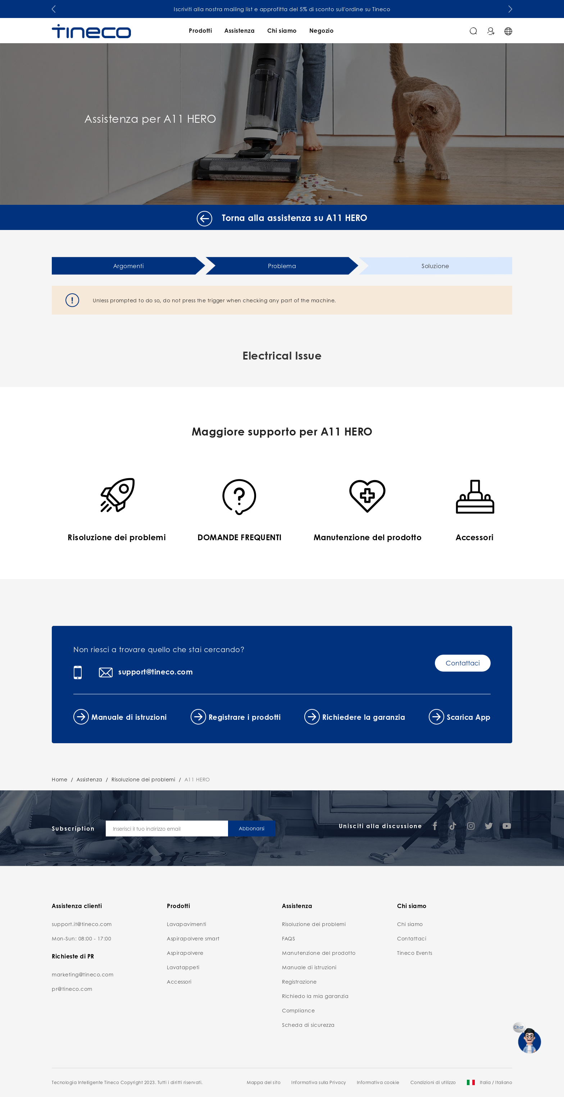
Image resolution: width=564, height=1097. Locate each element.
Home (59, 779)
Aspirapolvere (185, 952)
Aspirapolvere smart (193, 938)
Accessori (179, 981)
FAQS (288, 938)
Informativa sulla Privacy (318, 1082)
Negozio (321, 30)
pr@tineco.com (72, 988)
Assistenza (239, 30)
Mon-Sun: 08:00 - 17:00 (81, 938)
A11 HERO (197, 779)
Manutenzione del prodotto (319, 952)
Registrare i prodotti (245, 717)
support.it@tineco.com (82, 923)
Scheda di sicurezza (308, 1024)
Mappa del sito (264, 1082)
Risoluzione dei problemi (143, 779)
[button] (53, 7)
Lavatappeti (183, 967)
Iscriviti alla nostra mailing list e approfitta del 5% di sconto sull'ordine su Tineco (282, 9)
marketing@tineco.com (82, 974)
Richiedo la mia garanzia (315, 995)
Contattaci (463, 663)
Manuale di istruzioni (129, 717)
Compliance (298, 1010)
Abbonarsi (251, 828)
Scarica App (469, 717)
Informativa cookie (378, 1082)
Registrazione (299, 981)
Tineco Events (414, 952)
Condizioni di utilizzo (433, 1082)
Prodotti (200, 30)
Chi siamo (282, 30)
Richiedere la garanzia (363, 717)
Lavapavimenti (186, 923)
